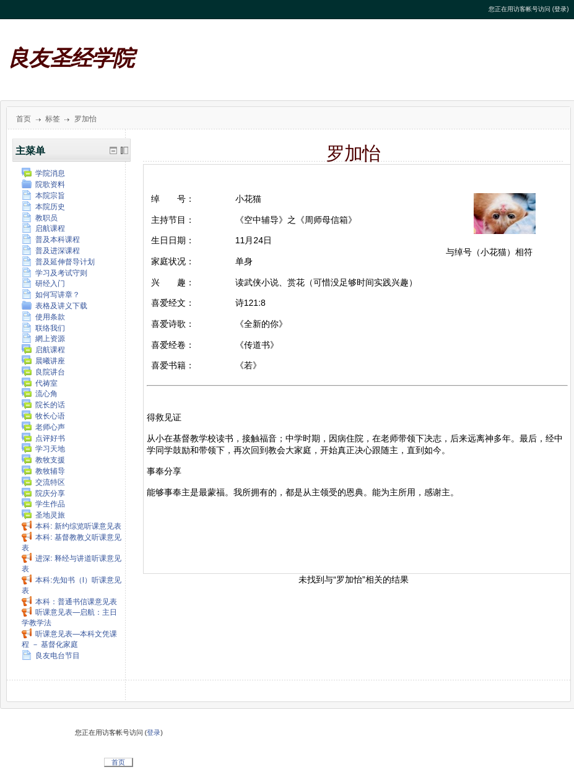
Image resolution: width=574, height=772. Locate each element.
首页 (23, 119)
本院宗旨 (43, 195)
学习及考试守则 (54, 273)
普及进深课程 (51, 250)
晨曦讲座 (43, 361)
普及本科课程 (51, 239)
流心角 (40, 393)
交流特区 (43, 482)
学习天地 (43, 449)
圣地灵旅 (43, 515)
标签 (52, 119)
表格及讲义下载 (54, 305)
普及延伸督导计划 (58, 262)
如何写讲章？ (51, 294)
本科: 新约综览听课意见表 (71, 526)
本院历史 (43, 206)
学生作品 (43, 504)
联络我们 (43, 328)
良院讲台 (43, 372)
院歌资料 (43, 184)
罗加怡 (85, 119)
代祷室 (40, 383)
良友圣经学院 (70, 58)
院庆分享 (43, 493)
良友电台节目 (51, 655)
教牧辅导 (43, 471)
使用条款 (43, 317)
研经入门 (43, 283)
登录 (560, 9)
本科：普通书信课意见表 (69, 601)
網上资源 (43, 338)
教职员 (40, 218)
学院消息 (43, 173)
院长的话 (43, 405)
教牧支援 (43, 460)
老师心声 (43, 427)
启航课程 (43, 228)
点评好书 (43, 438)
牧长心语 (43, 416)
